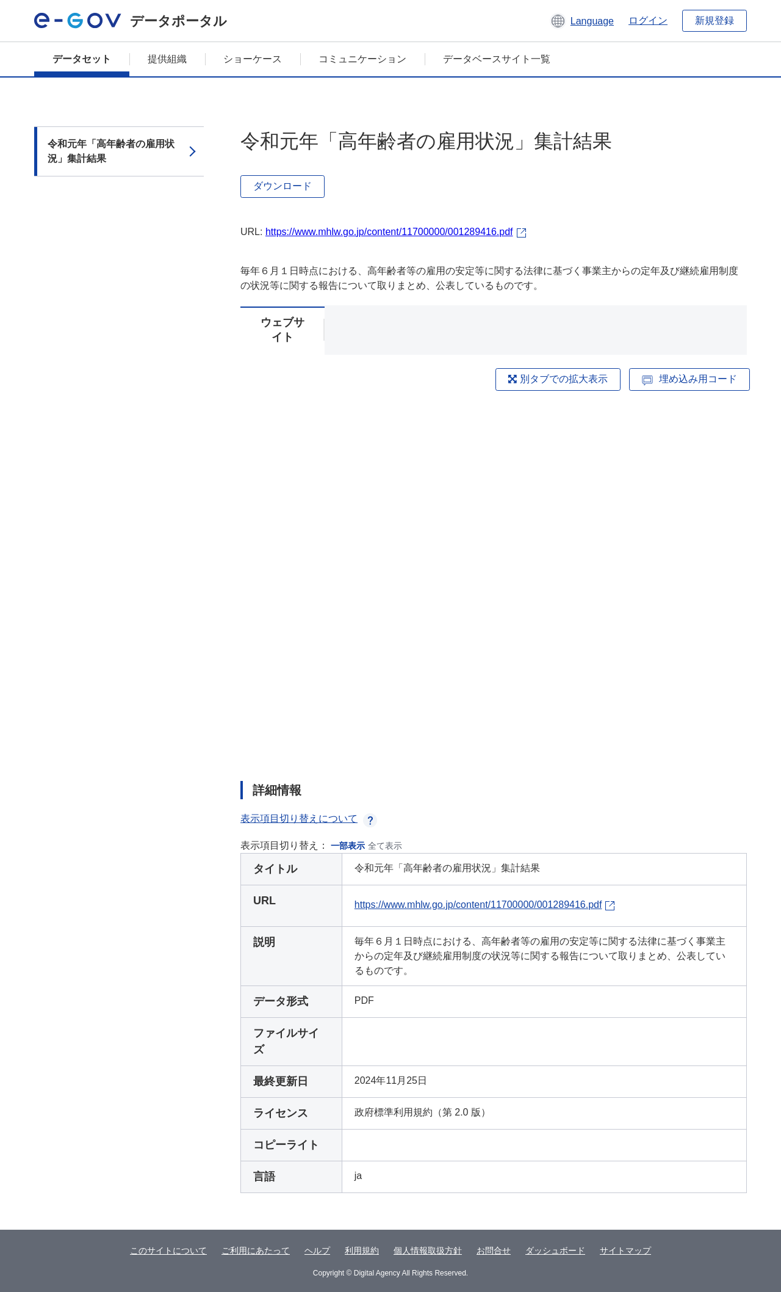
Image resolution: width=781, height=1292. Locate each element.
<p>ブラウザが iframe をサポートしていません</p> (493, 581)
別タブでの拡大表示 (557, 379)
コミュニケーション (362, 59)
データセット (81, 59)
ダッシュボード (555, 1250)
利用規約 (362, 1250)
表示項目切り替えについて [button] (308, 818)
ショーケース (252, 59)
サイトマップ (625, 1250)
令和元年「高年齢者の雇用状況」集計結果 (111, 151)
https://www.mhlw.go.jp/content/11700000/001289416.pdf (389, 232)
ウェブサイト (282, 329)
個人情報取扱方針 (428, 1250)
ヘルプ (317, 1250)
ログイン (648, 20)
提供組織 (167, 59)
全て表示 (385, 846)
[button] (582, 21)
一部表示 (348, 846)
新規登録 (714, 20)
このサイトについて (168, 1250)
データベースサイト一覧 (496, 59)
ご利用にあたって (255, 1250)
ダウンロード (282, 186)
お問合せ (494, 1250)
